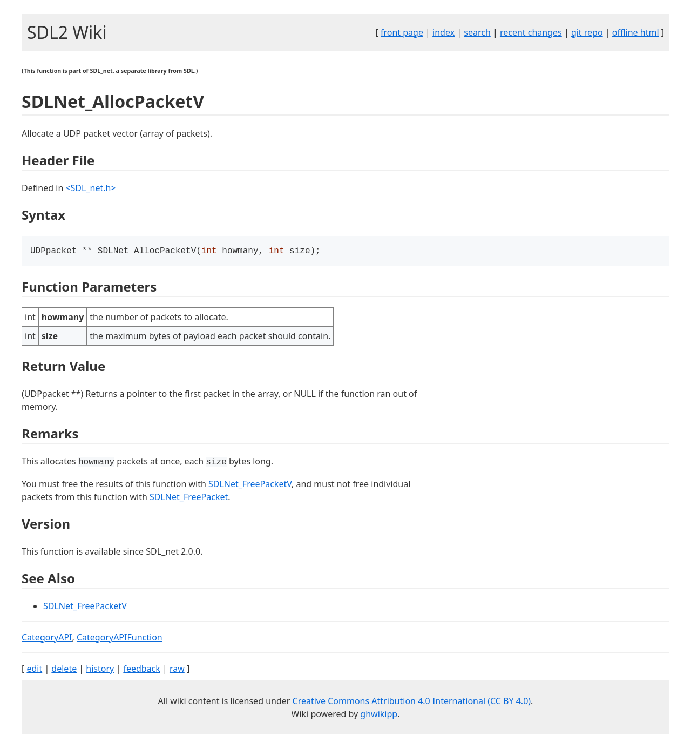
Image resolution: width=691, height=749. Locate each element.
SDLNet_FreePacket (189, 498)
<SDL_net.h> (90, 188)
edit (34, 670)
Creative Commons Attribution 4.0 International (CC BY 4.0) (412, 702)
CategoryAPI (47, 638)
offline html (635, 32)
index (443, 32)
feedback (141, 670)
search (477, 32)
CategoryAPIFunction (119, 638)
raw (177, 670)
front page (402, 32)
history (100, 670)
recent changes (531, 32)
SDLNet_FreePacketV (250, 485)
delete (64, 670)
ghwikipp (378, 715)
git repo (587, 32)
